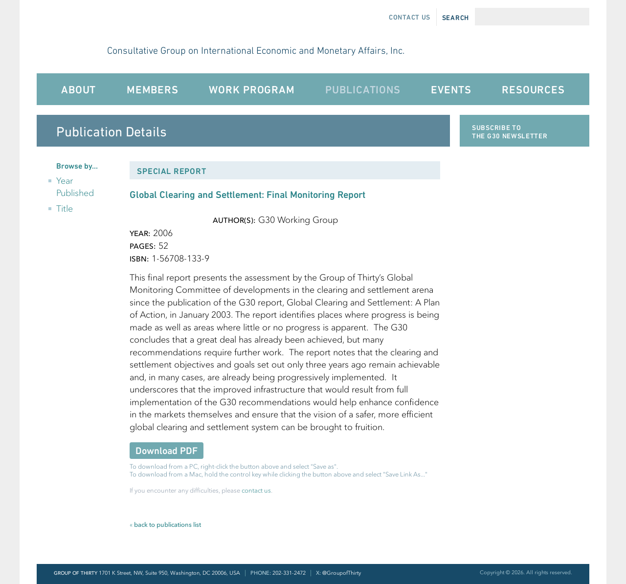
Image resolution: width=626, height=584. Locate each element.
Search (455, 18)
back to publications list (165, 524)
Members (153, 90)
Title (64, 208)
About (78, 90)
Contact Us (409, 17)
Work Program (251, 90)
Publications (362, 90)
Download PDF (166, 450)
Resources (533, 90)
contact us (256, 490)
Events (451, 90)
